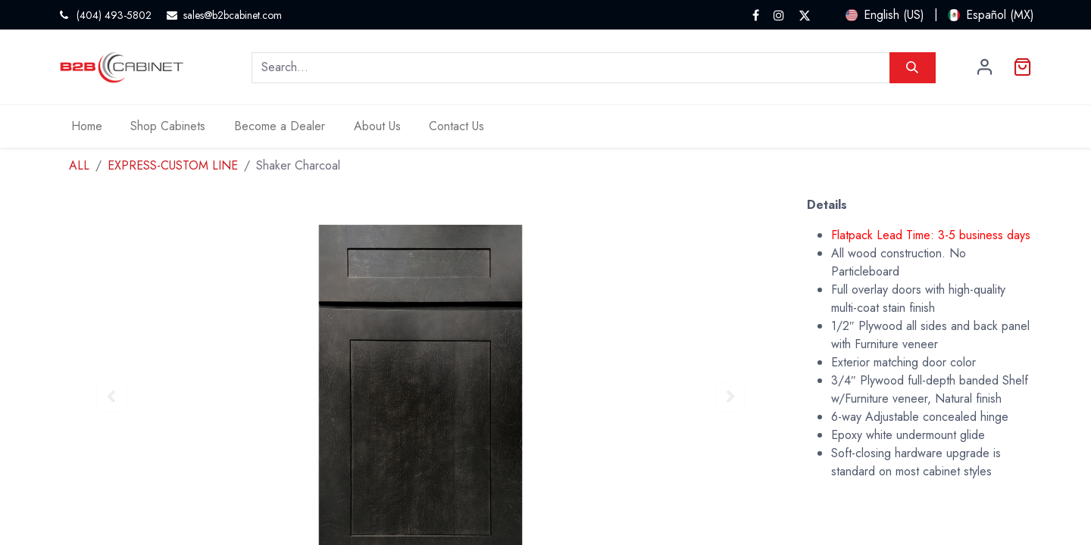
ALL (79, 165)
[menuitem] (86, 126)
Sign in (985, 67)
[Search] (912, 67)
